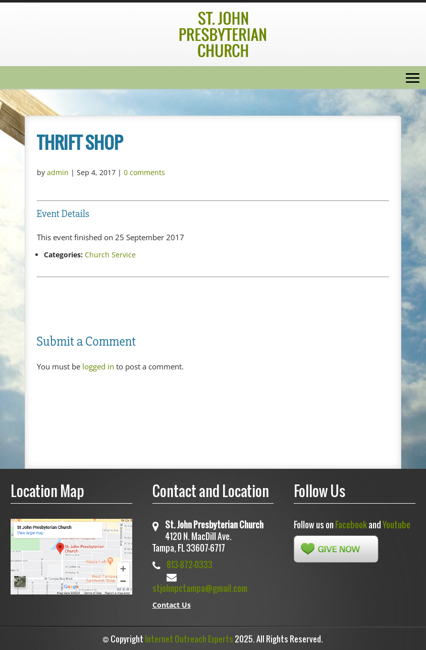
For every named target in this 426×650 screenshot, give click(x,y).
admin (58, 172)
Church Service (110, 254)
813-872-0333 (189, 564)
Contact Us (171, 605)
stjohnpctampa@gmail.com (199, 588)
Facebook (351, 524)
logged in (98, 366)
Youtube (396, 524)
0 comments (144, 172)
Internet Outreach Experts (189, 639)
